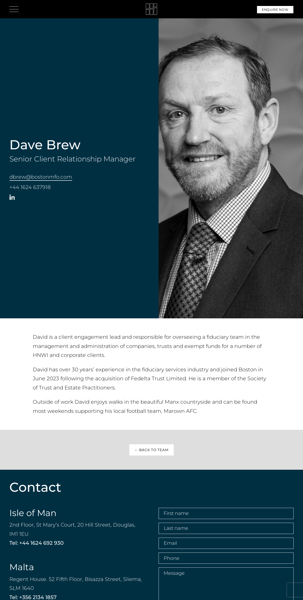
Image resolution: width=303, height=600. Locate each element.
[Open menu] (14, 9)
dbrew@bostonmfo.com (40, 177)
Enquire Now (275, 10)
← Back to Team (152, 450)
